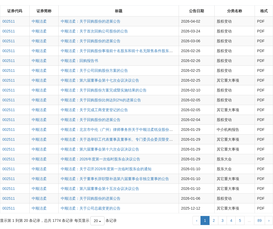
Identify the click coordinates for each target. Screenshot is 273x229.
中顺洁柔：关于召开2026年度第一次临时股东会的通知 (106, 169)
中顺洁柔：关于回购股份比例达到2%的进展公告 (101, 100)
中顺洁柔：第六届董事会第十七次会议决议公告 (100, 80)
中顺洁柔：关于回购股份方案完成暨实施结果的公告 (104, 90)
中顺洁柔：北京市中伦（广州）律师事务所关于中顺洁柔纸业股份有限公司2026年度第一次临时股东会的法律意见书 (156, 129)
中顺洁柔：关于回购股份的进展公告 (91, 21)
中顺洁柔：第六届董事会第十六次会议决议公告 (100, 149)
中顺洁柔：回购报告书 (79, 61)
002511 (8, 21)
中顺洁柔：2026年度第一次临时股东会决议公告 (100, 159)
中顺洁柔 (39, 21)
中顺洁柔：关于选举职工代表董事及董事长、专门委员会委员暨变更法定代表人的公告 (132, 139)
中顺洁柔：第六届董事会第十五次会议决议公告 (100, 188)
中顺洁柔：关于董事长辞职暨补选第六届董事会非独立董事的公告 (115, 179)
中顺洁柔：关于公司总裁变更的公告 (91, 208)
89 (260, 220)
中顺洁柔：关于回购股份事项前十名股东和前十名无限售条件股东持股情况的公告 (128, 51)
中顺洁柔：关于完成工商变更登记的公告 (94, 110)
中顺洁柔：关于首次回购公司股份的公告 (94, 31)
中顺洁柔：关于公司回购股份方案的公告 (94, 70)
